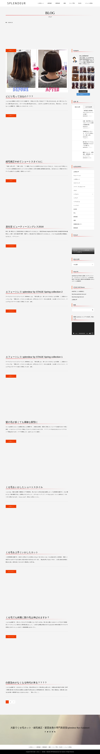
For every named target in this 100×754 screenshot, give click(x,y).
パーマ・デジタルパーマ (79, 186)
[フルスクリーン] (92, 333)
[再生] (74, 333)
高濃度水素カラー (78, 224)
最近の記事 (77, 107)
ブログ (75, 190)
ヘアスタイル (77, 201)
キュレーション (77, 175)
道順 (65, 3)
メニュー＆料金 (88, 3)
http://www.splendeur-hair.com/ (79, 294)
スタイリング (77, 183)
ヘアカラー (76, 194)
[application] (83, 328)
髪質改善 (58, 3)
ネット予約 (72, 3)
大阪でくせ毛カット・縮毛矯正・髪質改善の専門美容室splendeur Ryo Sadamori (49, 727)
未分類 (75, 209)
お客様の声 (76, 171)
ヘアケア (76, 198)
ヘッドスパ (76, 205)
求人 (75, 213)
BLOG (79, 3)
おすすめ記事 (88, 107)
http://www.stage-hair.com (78, 296)
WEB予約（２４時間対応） (78, 291)
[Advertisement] (50, 36)
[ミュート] (90, 333)
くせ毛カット (41, 3)
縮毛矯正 (50, 3)
